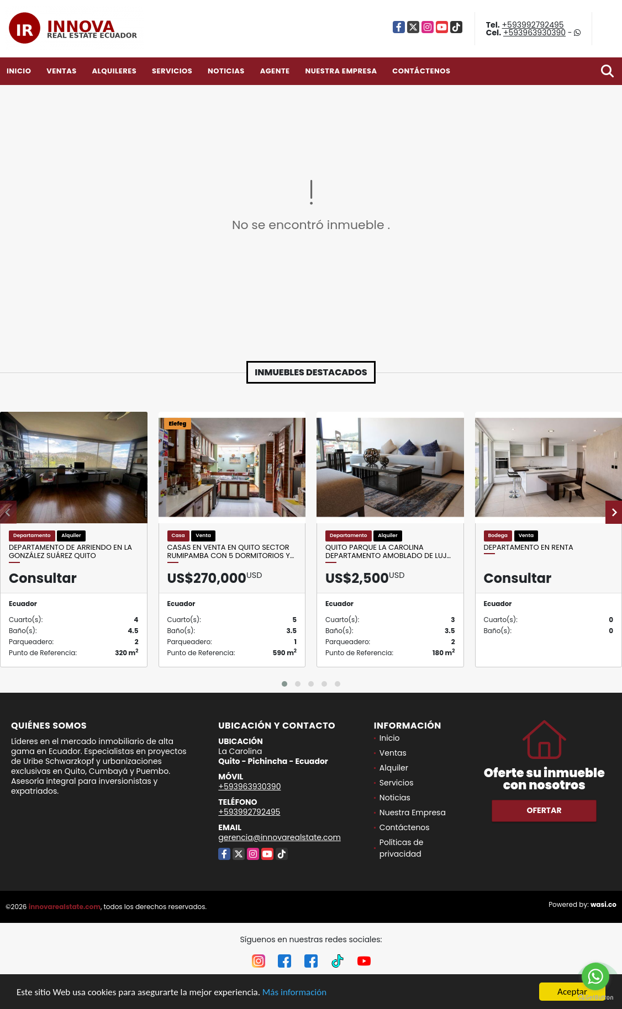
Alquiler (393, 767)
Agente (275, 71)
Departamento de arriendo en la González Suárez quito (70, 551)
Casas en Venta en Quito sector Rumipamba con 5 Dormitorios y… (230, 551)
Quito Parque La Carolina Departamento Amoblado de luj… (388, 551)
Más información (294, 992)
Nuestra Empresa (341, 71)
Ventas (61, 71)
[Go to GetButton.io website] (595, 997)
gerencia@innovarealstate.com (279, 837)
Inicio (19, 71)
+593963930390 (534, 32)
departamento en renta (528, 547)
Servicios (172, 71)
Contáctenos (421, 71)
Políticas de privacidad (401, 848)
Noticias (226, 71)
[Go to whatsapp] (595, 976)
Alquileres (114, 71)
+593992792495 (533, 24)
